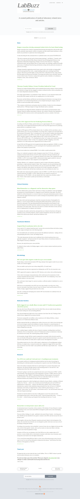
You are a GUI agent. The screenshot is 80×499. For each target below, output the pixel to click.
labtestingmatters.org (21, 178)
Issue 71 (40, 37)
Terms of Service (49, 491)
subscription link (52, 458)
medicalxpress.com (20, 249)
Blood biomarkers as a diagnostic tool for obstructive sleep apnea (36, 188)
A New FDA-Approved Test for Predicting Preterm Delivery (34, 121)
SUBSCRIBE (50, 28)
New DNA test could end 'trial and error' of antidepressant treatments (37, 359)
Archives (58, 2)
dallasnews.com (20, 349)
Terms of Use (30, 488)
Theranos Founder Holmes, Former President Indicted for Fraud (36, 86)
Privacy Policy (35, 488)
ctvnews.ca (19, 399)
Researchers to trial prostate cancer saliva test (30, 405)
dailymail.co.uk (20, 295)
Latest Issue (52, 2)
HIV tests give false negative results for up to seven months (34, 259)
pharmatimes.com (20, 443)
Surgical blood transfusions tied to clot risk (29, 226)
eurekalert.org (19, 79)
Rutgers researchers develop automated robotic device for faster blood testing (40, 47)
